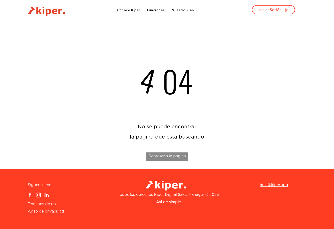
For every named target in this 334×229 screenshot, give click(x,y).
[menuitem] (129, 10)
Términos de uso (43, 204)
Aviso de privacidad (46, 211)
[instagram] (38, 195)
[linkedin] (46, 195)
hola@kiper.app (274, 185)
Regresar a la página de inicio (167, 157)
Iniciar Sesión (273, 9)
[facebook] (30, 195)
